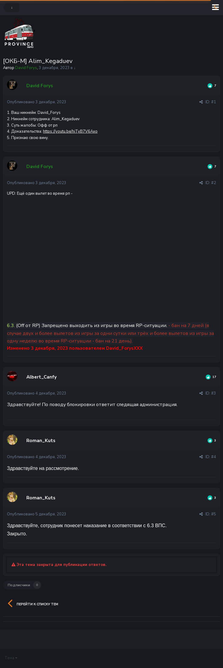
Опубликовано (36, 102)
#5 (213, 514)
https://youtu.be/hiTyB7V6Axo (70, 131)
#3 (213, 393)
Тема (11, 658)
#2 (213, 183)
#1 (213, 102)
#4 (213, 457)
